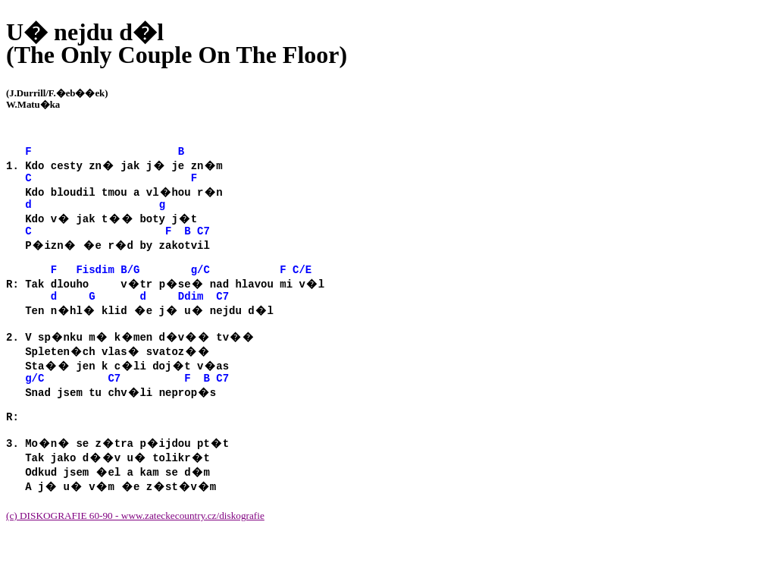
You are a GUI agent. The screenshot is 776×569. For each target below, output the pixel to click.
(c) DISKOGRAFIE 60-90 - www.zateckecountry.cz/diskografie (135, 545)
